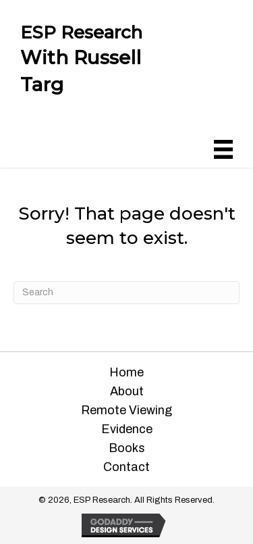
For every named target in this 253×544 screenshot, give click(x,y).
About (127, 391)
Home (126, 372)
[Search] (126, 292)
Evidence (126, 429)
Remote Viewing (126, 410)
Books (127, 448)
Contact (126, 467)
